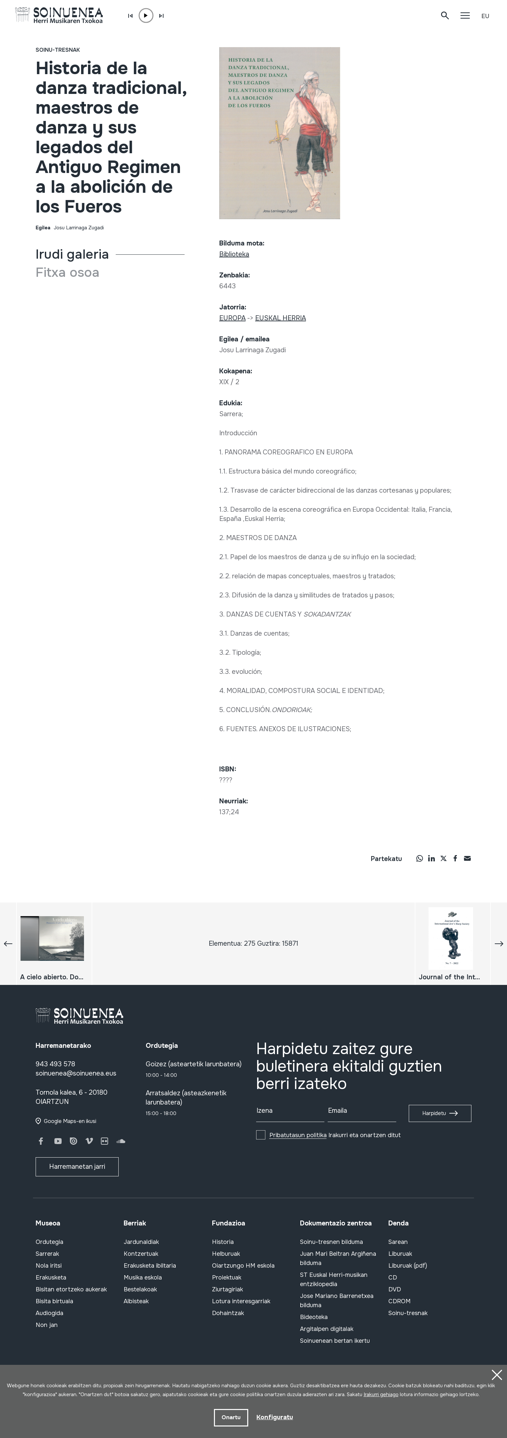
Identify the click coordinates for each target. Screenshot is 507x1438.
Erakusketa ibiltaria (150, 1265)
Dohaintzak (228, 1313)
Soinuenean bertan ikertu (335, 1340)
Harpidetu (434, 1113)
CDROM (399, 1301)
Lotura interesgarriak (241, 1301)
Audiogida (49, 1313)
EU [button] (485, 16)
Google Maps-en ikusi (70, 1121)
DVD (394, 1289)
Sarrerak (47, 1253)
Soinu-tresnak (58, 49)
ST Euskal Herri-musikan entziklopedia (334, 1279)
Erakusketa (51, 1277)
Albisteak (136, 1301)
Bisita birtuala (54, 1301)
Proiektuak (226, 1277)
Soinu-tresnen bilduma (331, 1242)
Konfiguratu (275, 1417)
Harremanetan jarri (77, 1167)
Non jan (47, 1325)
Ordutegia (49, 1242)
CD (392, 1277)
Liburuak (400, 1253)
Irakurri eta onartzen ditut (335, 1135)
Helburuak (226, 1253)
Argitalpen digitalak (326, 1329)
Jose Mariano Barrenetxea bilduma (336, 1300)
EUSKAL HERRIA (280, 318)
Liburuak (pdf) (407, 1265)
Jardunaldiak (141, 1242)
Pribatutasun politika (298, 1135)
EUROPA (232, 318)
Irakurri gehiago (381, 1394)
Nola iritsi (49, 1265)
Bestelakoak (140, 1289)
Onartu (230, 1417)
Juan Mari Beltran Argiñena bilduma (338, 1258)
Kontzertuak (141, 1253)
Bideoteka (314, 1317)
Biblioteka (234, 254)
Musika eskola (143, 1277)
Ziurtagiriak (227, 1289)
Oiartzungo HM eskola (243, 1265)
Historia (223, 1242)
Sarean (398, 1242)
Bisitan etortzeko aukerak (71, 1289)
